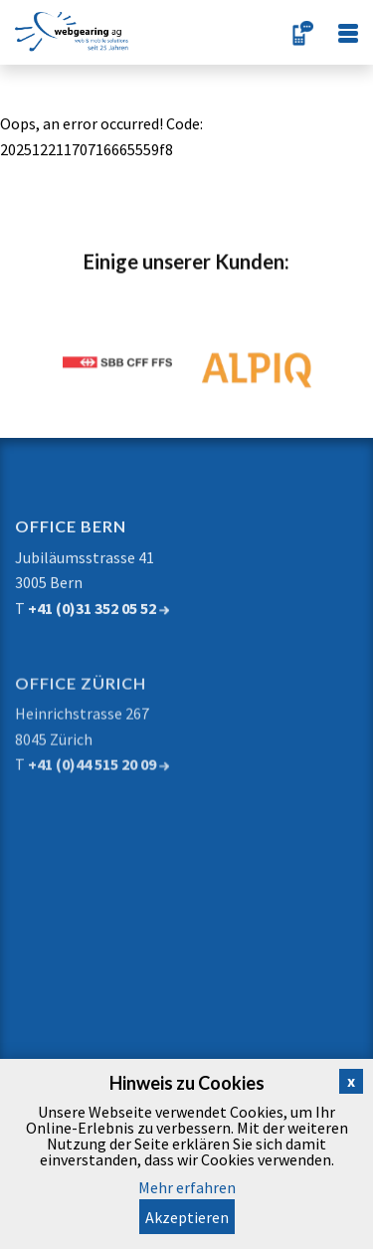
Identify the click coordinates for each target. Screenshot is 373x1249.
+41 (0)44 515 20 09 (98, 779)
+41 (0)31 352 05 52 (98, 618)
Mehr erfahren (187, 1187)
